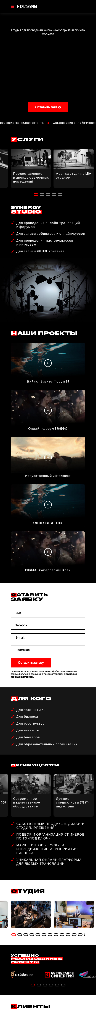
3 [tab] (48, 194)
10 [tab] (68, 934)
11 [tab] (74, 934)
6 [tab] (44, 934)
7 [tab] (50, 934)
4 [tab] (54, 194)
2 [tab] (42, 194)
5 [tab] (60, 194)
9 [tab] (62, 934)
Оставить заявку (48, 107)
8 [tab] (56, 934)
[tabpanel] (31, 914)
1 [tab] (36, 194)
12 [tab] (80, 934)
